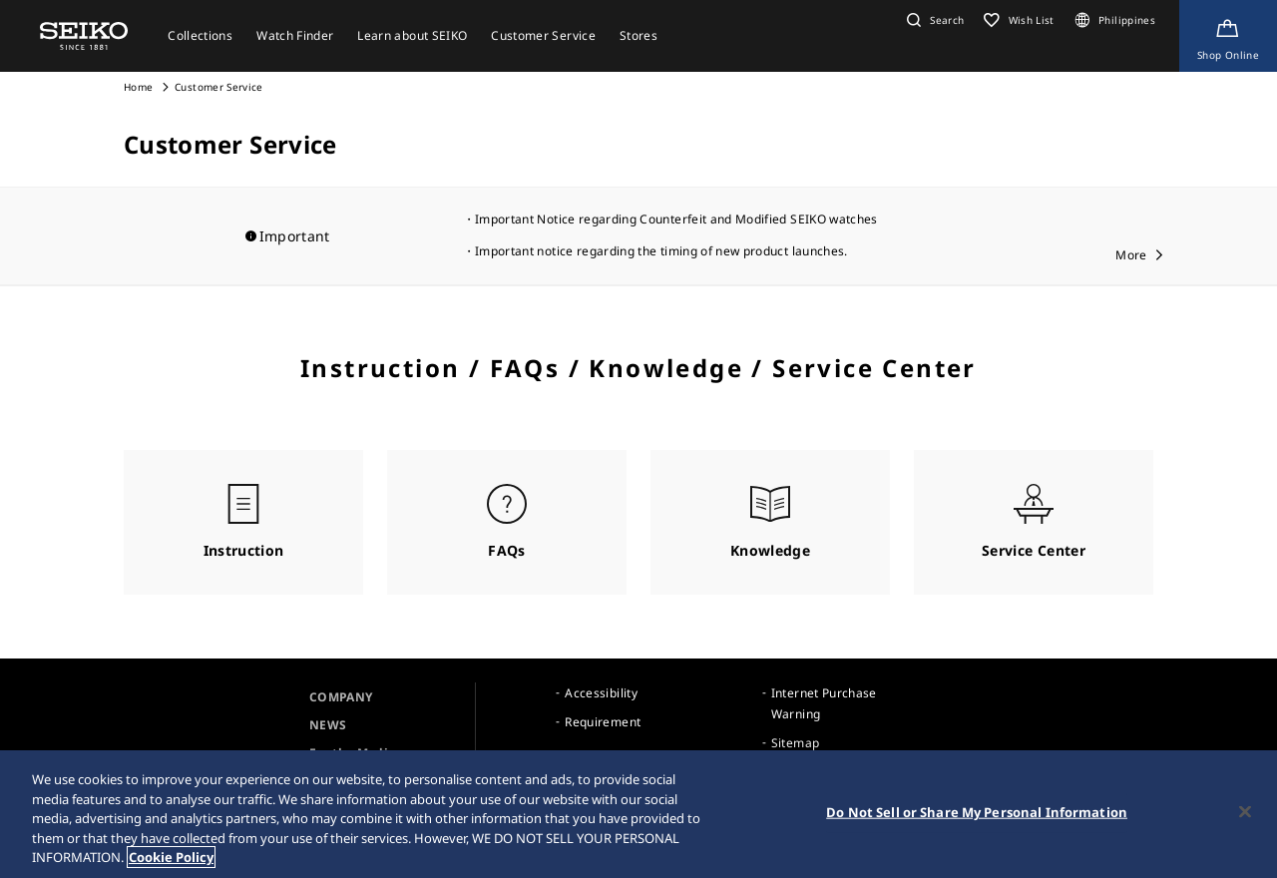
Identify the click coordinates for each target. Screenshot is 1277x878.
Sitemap (795, 742)
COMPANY (340, 696)
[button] (933, 20)
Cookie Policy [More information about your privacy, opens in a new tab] (171, 857)
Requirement (602, 721)
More (1130, 254)
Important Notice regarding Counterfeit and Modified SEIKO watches (676, 219)
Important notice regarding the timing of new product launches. (661, 250)
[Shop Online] (1228, 36)
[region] (638, 814)
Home (138, 87)
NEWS (327, 724)
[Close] (1245, 812)
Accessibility (601, 692)
